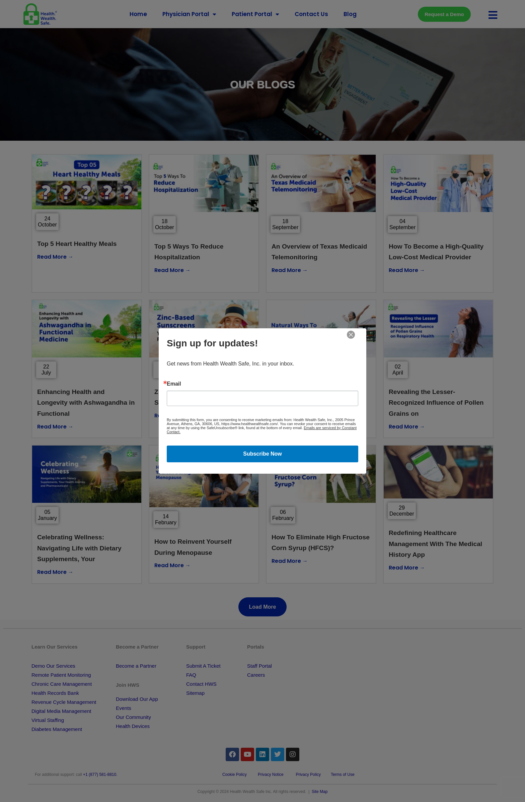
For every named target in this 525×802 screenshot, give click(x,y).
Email (174, 384)
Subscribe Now (262, 454)
